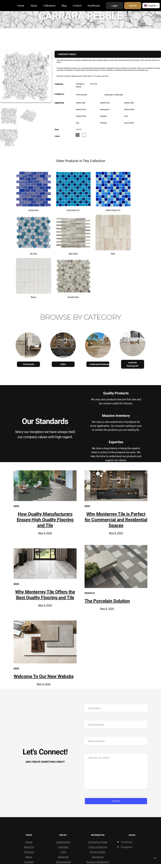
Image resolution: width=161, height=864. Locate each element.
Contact (77, 5)
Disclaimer (98, 857)
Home (20, 5)
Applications (63, 842)
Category (63, 847)
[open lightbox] (5, 116)
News (16, 506)
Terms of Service (97, 847)
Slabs (63, 364)
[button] (151, 5)
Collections (49, 5)
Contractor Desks (98, 842)
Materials (63, 857)
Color (63, 852)
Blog (64, 5)
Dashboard (94, 5)
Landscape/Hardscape (99, 364)
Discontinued (63, 862)
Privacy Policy (97, 852)
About (33, 5)
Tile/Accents (28, 364)
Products (90, 593)
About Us (29, 847)
